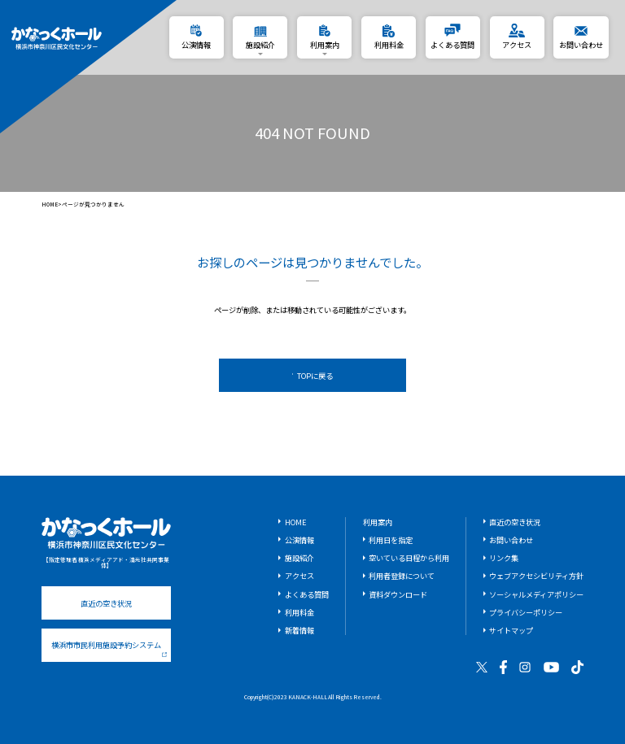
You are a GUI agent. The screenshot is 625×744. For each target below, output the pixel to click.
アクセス (299, 575)
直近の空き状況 (106, 603)
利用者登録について (402, 575)
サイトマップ (511, 630)
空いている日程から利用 (409, 557)
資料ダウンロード (398, 594)
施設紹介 (299, 557)
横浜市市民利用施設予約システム (109, 648)
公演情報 (299, 540)
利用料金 (299, 612)
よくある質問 (307, 594)
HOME (50, 204)
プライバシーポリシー (525, 612)
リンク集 (503, 557)
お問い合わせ (511, 540)
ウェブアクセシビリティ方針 (536, 575)
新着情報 (299, 630)
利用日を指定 (391, 540)
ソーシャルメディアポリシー (536, 594)
